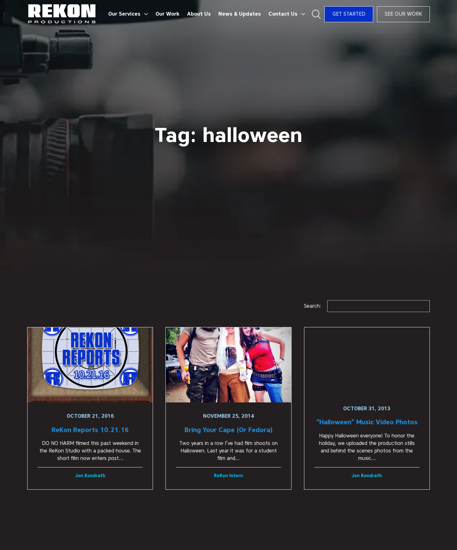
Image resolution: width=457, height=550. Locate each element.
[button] (128, 14)
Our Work (167, 14)
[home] (62, 14)
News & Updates (239, 14)
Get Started (349, 14)
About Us (199, 14)
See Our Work (403, 14)
